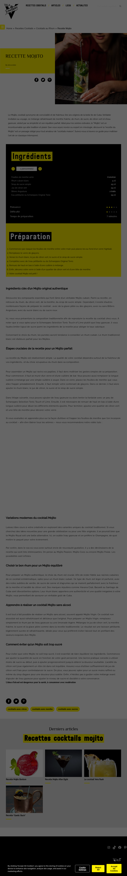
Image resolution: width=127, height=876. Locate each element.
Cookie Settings (82, 868)
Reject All (98, 868)
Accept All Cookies (114, 868)
